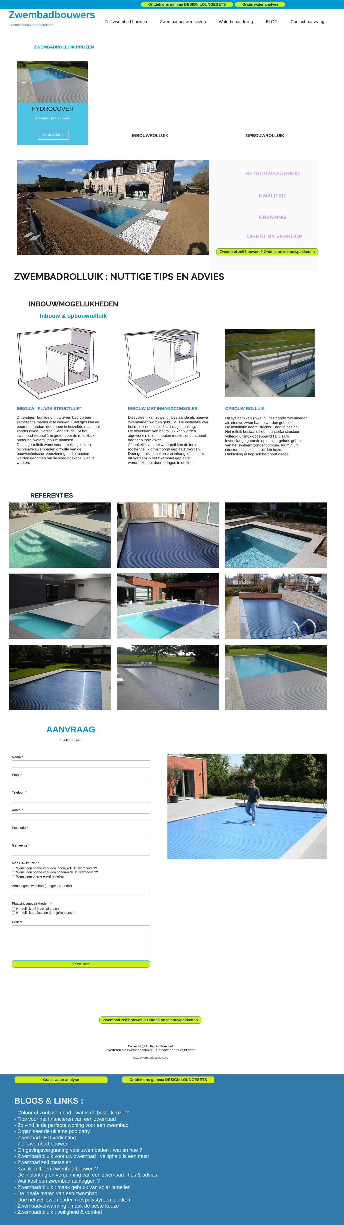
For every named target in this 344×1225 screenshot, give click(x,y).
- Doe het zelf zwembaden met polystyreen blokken (72, 1200)
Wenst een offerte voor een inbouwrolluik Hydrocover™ (56, 868)
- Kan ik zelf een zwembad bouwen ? (56, 1169)
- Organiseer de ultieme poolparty (52, 1131)
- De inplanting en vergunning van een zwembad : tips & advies (85, 1175)
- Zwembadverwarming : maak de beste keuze (66, 1206)
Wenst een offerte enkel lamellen (40, 876)
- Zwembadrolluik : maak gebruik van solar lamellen (72, 1187)
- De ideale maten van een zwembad (55, 1193)
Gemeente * (21, 845)
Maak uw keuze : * (25, 863)
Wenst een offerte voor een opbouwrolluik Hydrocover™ (57, 872)
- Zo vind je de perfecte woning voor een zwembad (71, 1125)
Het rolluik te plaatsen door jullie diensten (46, 913)
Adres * (17, 810)
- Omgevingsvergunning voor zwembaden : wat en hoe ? (78, 1150)
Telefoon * (19, 792)
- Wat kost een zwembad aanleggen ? (57, 1181)
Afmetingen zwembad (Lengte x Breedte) (42, 886)
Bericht (17, 922)
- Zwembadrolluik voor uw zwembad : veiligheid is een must (81, 1156)
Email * (17, 775)
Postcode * (20, 828)
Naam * (17, 757)
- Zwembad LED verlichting (45, 1138)
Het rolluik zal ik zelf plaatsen (37, 909)
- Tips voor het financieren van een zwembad (65, 1119)
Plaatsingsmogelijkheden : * (32, 903)
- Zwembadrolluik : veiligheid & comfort (58, 1212)
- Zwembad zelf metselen (42, 1162)
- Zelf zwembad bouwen (41, 1144)
